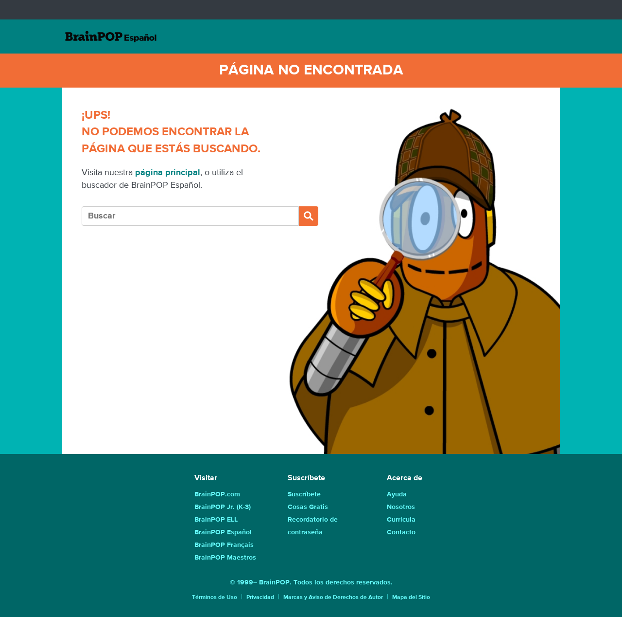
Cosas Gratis (308, 507)
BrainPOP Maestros (225, 557)
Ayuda (397, 494)
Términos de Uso (214, 597)
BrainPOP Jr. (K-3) (222, 507)
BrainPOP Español (223, 532)
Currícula (401, 519)
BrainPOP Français (224, 545)
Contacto (401, 532)
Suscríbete (304, 494)
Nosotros (401, 507)
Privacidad (260, 597)
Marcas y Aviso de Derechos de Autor (333, 597)
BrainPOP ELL (216, 519)
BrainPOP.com (217, 494)
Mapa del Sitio (411, 597)
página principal (167, 172)
